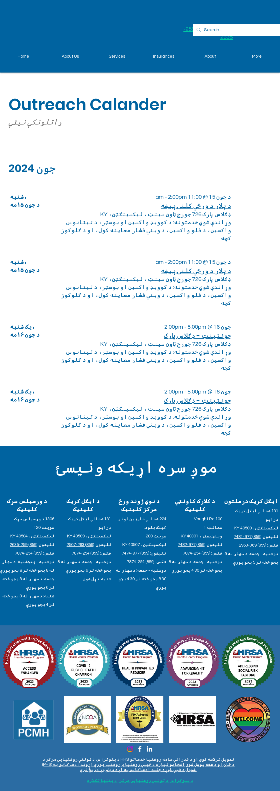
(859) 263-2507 (80, 545)
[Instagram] (130, 749)
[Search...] (236, 30)
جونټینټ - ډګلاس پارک (197, 335)
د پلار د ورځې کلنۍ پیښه (196, 205)
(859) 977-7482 (191, 545)
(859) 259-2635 (23, 545)
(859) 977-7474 (135, 553)
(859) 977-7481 (247, 537)
